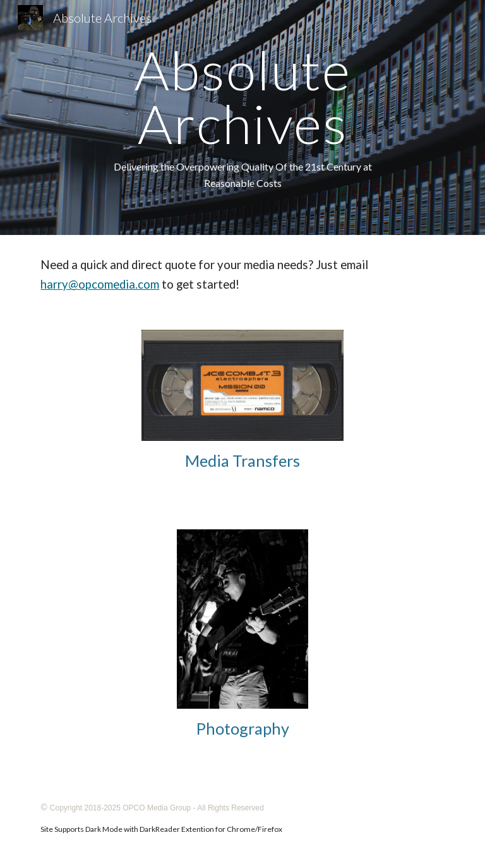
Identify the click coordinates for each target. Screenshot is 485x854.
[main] (242, 117)
